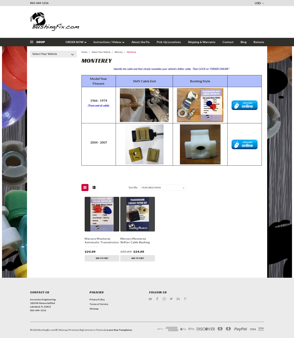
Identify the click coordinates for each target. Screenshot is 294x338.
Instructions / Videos (108, 42)
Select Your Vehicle (44, 53)
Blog (244, 42)
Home (84, 52)
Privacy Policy (97, 299)
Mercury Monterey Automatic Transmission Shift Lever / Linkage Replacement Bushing (102, 241)
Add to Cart (102, 258)
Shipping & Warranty (201, 42)
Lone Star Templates (119, 329)
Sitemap (93, 308)
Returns (259, 42)
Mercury (119, 52)
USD (259, 3)
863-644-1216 (39, 3)
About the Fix (140, 42)
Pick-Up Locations (169, 42)
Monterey (131, 52)
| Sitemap (62, 329)
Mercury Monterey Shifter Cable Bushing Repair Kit (135, 241)
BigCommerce (87, 329)
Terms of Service (98, 304)
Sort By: (133, 187)
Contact (228, 42)
